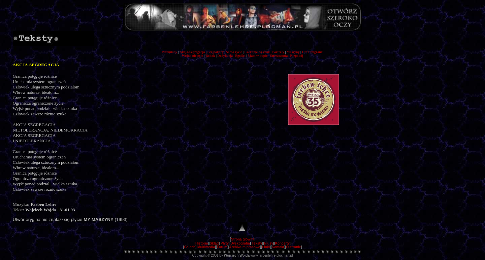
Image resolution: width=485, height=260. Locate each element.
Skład (214, 243)
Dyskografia (240, 243)
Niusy (268, 243)
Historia (201, 243)
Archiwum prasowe (244, 247)
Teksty (257, 243)
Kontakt (278, 247)
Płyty (225, 243)
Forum (222, 247)
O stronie (293, 247)
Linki (266, 247)
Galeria (190, 247)
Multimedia (206, 247)
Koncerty (282, 243)
